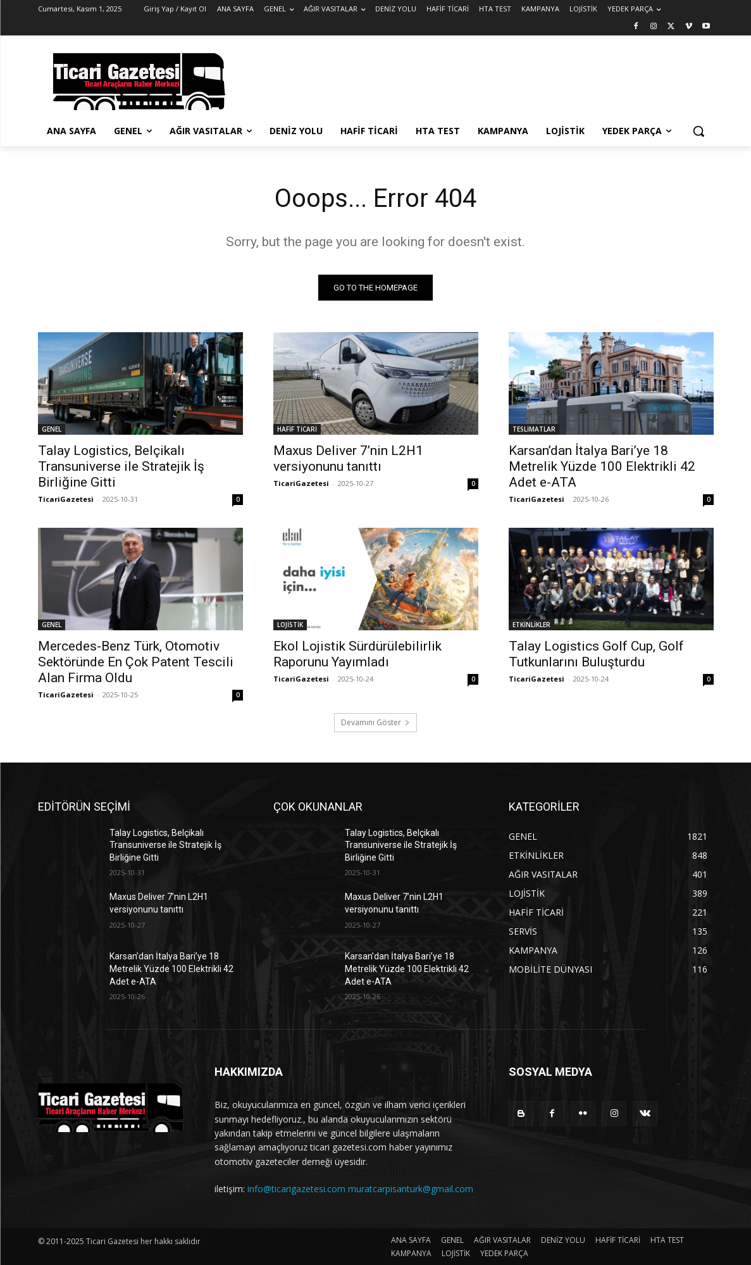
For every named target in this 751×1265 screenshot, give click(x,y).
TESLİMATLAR (533, 429)
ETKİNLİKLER (531, 624)
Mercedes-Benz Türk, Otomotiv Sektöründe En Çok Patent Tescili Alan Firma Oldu (135, 662)
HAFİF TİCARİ (297, 429)
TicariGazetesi (66, 499)
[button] (698, 131)
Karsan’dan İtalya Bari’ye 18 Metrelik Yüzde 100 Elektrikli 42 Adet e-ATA (602, 466)
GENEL (51, 429)
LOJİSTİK (290, 624)
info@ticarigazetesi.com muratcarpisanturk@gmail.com (360, 1189)
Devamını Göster (375, 722)
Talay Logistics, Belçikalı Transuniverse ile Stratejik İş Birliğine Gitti (121, 466)
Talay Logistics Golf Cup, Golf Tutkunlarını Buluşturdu (596, 654)
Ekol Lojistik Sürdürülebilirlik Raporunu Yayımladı (357, 654)
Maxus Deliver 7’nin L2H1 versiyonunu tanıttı (348, 458)
